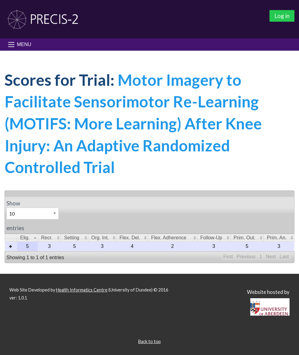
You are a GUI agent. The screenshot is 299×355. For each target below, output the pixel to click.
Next (271, 256)
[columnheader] (27, 238)
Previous (246, 256)
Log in (282, 16)
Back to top (149, 341)
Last (284, 256)
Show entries (32, 215)
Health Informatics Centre (81, 289)
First (228, 256)
